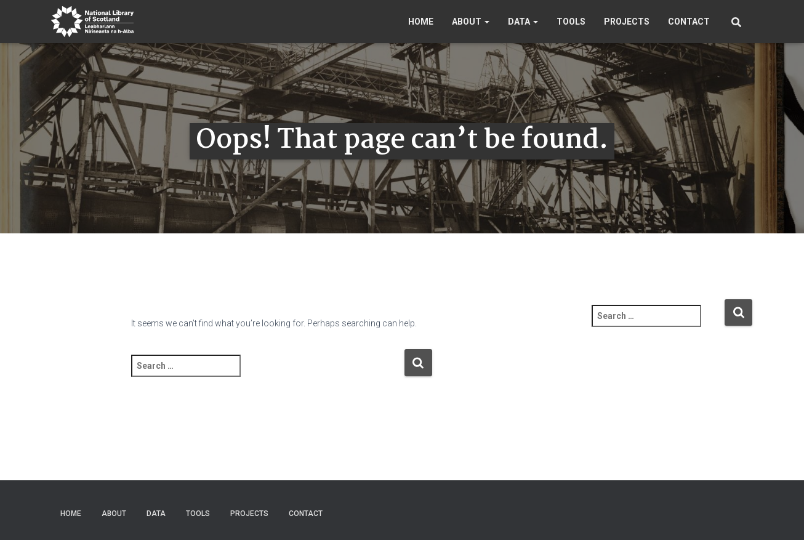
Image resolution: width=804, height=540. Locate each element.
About (470, 21)
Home (420, 21)
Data (523, 21)
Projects (626, 21)
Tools (571, 21)
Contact (689, 21)
